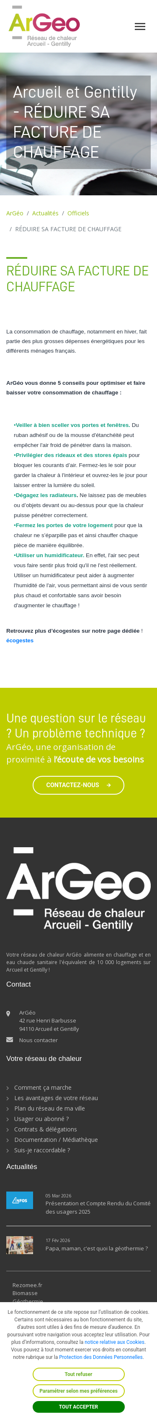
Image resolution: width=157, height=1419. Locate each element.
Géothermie (28, 1301)
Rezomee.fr (27, 1285)
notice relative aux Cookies (114, 1342)
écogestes (19, 640)
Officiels (78, 213)
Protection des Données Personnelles (100, 1357)
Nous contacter (38, 1040)
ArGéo (14, 213)
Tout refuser (79, 1374)
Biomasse (25, 1293)
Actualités (45, 213)
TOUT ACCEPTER (78, 1407)
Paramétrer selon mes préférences (78, 1391)
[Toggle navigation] (140, 26)
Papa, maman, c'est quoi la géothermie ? (97, 1248)
